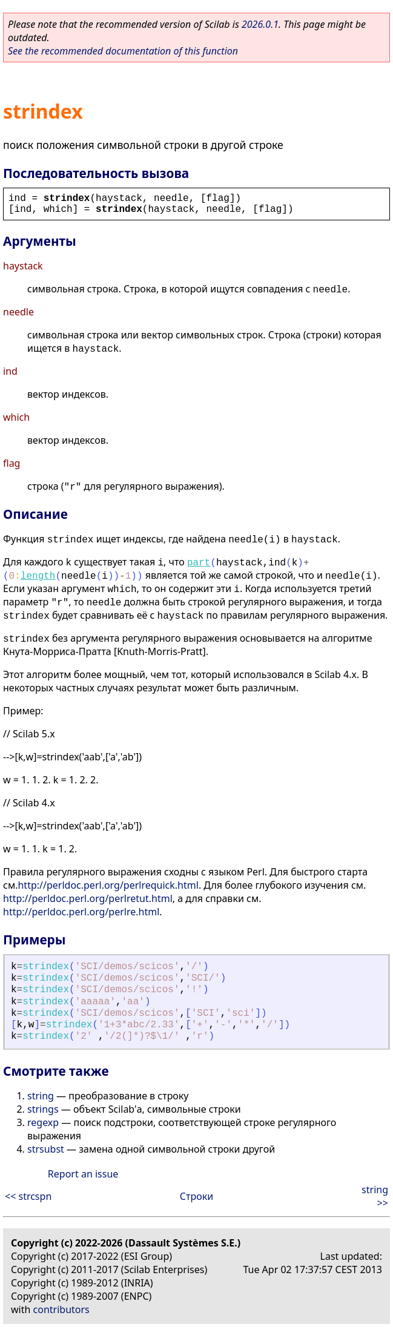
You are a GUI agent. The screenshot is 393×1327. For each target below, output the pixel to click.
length (38, 576)
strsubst (45, 1149)
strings (43, 1109)
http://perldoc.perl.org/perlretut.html (88, 898)
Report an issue (83, 1173)
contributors (61, 1309)
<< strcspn (28, 1196)
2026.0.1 (260, 24)
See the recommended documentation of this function (123, 51)
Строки (196, 1196)
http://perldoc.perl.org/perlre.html (81, 911)
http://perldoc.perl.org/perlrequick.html (108, 885)
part (198, 563)
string (40, 1095)
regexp (43, 1122)
